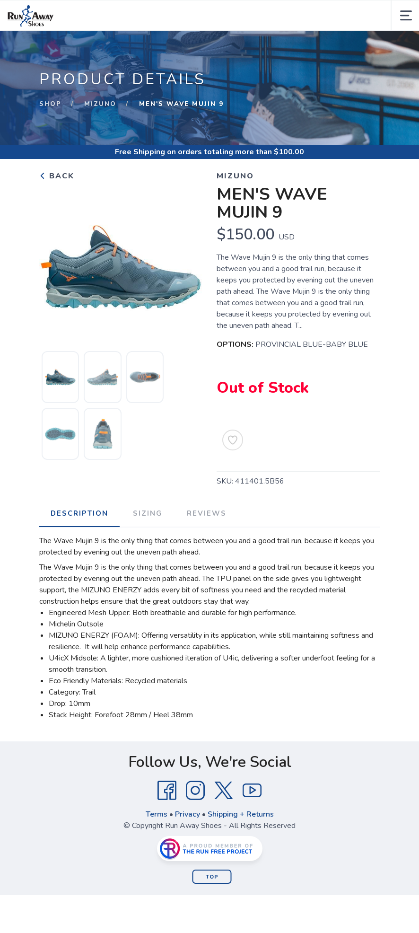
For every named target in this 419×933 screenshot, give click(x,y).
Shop (50, 104)
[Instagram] (195, 790)
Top (212, 876)
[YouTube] (252, 790)
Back (56, 176)
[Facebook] (167, 790)
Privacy (187, 814)
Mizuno (100, 104)
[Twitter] (224, 790)
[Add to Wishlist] (232, 440)
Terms (156, 814)
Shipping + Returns (241, 814)
